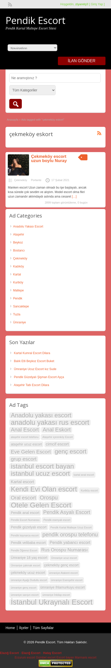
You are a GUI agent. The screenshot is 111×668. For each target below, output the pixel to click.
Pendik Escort (35, 20)
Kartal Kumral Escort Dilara (32, 353)
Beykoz (18, 242)
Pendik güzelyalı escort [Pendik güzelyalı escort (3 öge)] (29, 527)
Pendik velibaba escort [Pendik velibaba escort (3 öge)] (28, 543)
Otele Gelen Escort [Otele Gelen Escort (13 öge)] (41, 505)
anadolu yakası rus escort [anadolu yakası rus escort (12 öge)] (50, 423)
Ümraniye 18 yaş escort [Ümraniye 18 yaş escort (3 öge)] (29, 558)
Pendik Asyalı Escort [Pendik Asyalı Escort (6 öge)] (66, 512)
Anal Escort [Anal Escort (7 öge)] (25, 430)
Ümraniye (19, 322)
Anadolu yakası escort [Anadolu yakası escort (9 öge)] (41, 415)
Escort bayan (65, 657)
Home (10, 628)
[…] (74, 196)
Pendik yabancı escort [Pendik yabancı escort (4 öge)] (70, 542)
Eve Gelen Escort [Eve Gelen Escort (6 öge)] (31, 451)
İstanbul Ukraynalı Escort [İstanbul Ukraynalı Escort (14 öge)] (51, 602)
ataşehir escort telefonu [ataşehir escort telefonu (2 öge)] (25, 437)
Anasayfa (12, 119)
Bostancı (19, 250)
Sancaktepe (21, 306)
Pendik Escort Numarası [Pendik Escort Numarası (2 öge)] (25, 519)
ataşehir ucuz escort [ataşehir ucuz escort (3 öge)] (26, 444)
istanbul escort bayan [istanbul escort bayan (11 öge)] (42, 466)
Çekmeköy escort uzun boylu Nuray (49, 158)
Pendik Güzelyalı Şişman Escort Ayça (39, 377)
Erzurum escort (25, 657)
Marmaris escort (85, 657)
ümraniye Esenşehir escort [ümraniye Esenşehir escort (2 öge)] (66, 580)
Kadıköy (18, 266)
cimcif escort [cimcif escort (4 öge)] (57, 444)
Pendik (17, 298)
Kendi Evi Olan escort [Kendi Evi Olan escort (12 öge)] (44, 489)
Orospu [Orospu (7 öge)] (49, 498)
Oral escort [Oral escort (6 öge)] (23, 497)
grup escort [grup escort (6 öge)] (24, 459)
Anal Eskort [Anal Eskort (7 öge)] (57, 430)
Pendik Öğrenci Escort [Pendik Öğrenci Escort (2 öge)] (24, 550)
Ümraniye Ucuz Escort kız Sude (35, 369)
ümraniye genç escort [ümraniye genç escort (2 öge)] (23, 587)
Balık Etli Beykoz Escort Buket (34, 361)
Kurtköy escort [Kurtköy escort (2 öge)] (89, 490)
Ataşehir (18, 234)
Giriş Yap (97, 4)
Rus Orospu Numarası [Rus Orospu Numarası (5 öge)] (64, 549)
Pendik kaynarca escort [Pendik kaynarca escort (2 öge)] (25, 535)
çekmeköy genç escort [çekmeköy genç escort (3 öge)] (61, 565)
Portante (36, 180)
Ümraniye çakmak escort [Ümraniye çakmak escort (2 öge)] (25, 565)
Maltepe (18, 290)
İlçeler (24, 628)
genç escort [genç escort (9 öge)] (70, 451)
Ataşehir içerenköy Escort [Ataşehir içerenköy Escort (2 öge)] (57, 437)
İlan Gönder (81, 61)
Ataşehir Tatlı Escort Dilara (31, 385)
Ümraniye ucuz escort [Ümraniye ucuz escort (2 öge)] (64, 557)
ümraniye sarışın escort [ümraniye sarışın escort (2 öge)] (25, 594)
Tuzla (16, 314)
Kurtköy (18, 282)
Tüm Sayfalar (43, 628)
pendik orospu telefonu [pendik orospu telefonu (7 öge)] (70, 535)
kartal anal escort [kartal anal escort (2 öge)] (84, 474)
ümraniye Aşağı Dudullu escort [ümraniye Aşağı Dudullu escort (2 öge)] (29, 580)
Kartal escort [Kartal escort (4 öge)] (22, 481)
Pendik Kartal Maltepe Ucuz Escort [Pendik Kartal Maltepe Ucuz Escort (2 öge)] (71, 527)
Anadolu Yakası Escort (28, 226)
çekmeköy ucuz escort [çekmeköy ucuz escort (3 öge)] (28, 573)
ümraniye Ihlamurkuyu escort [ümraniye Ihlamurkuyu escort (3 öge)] (62, 587)
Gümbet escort (46, 657)
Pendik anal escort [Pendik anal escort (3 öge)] (25, 513)
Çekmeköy (20, 180)
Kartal (17, 274)
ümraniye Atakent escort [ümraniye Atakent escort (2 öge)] (63, 572)
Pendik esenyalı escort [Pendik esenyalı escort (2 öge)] (56, 519)
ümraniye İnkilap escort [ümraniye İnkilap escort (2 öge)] (56, 594)
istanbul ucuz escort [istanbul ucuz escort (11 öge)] (40, 473)
